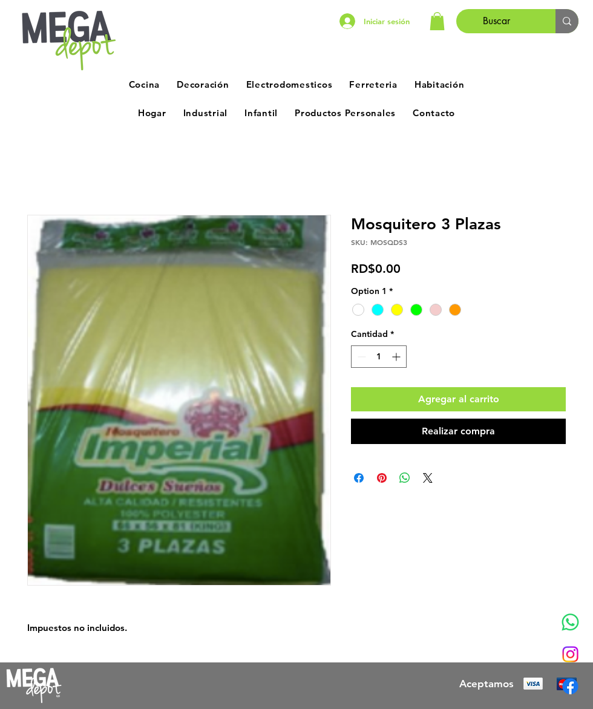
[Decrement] (360, 356)
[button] (437, 21)
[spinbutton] (379, 356)
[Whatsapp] (570, 622)
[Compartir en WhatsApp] (405, 478)
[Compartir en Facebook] (359, 478)
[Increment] (397, 356)
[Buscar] (497, 21)
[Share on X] (428, 478)
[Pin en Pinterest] (382, 478)
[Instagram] (570, 654)
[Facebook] (570, 686)
